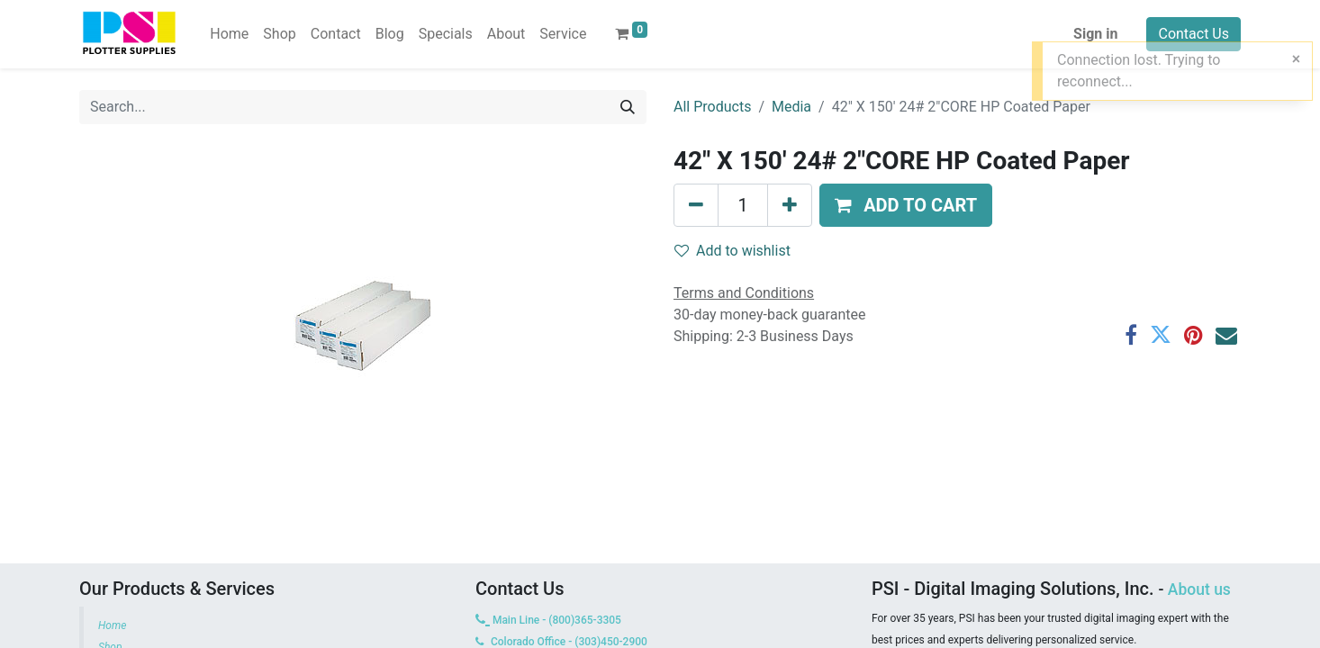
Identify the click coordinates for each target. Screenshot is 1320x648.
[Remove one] (696, 205)
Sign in (1095, 33)
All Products (712, 106)
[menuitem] (229, 34)
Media (791, 106)
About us (1199, 589)
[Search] (627, 107)
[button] (905, 205)
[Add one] (789, 205)
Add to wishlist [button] (732, 250)
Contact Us (1193, 33)
